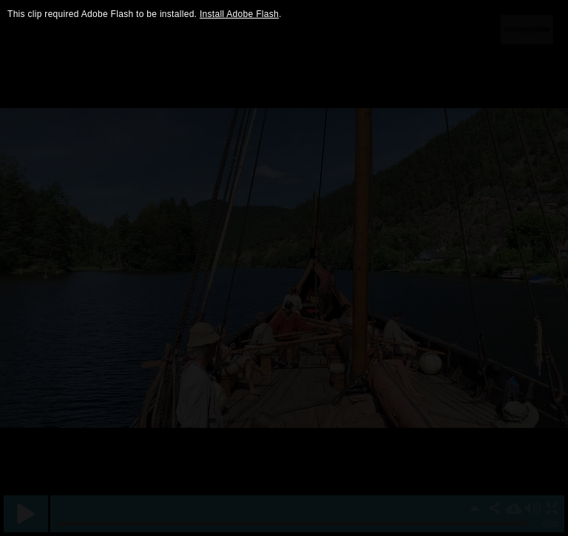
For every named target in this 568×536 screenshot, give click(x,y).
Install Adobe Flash (239, 14)
